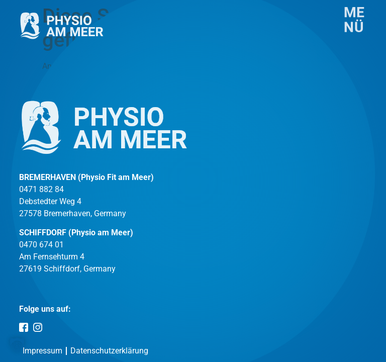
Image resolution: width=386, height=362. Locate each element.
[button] (17, 345)
